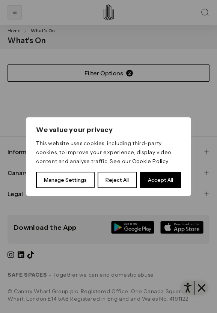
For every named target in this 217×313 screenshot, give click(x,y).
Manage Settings (65, 180)
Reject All (117, 180)
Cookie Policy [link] (150, 161)
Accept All (160, 180)
